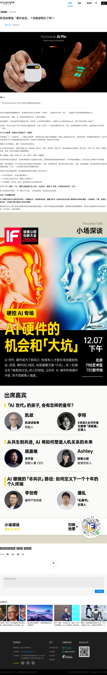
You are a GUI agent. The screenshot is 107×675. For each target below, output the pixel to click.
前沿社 (89, 3)
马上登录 (99, 591)
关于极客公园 (53, 647)
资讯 (70, 3)
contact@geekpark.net (28, 651)
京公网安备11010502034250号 (27, 672)
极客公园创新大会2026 (7, 548)
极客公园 (27, 548)
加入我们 (52, 655)
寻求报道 (52, 651)
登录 (104, 3)
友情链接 (52, 659)
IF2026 (20, 548)
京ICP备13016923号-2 (7, 672)
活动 (79, 3)
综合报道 (4, 12)
